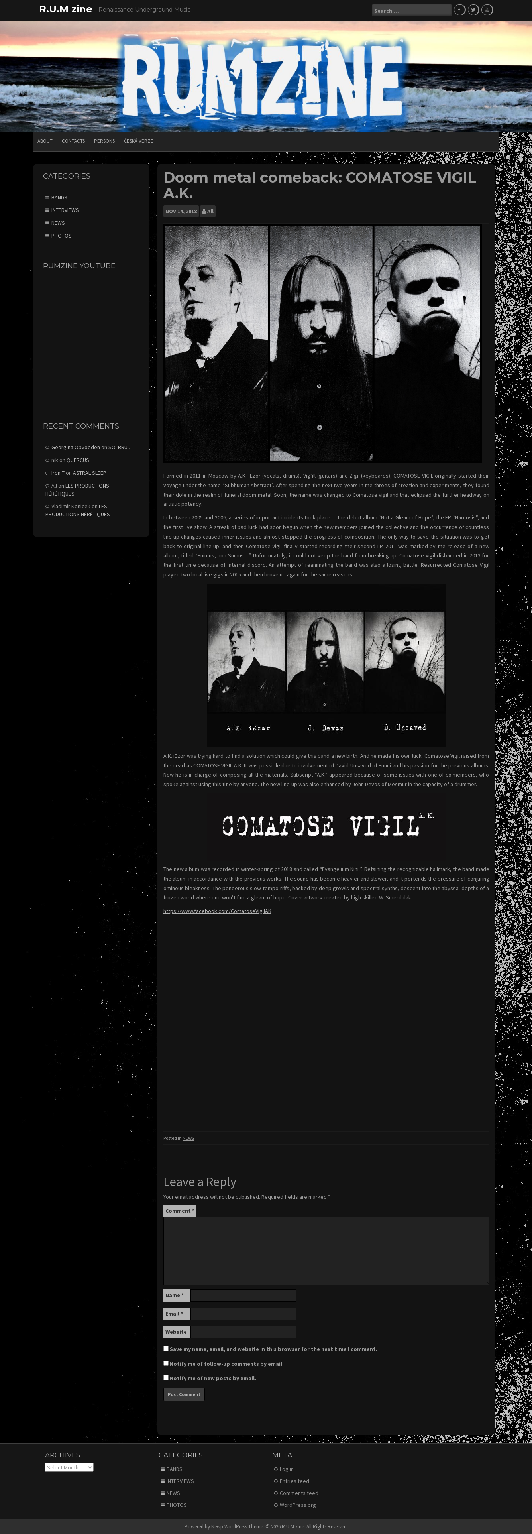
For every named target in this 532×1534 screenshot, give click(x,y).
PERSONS (104, 140)
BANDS (59, 196)
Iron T (58, 472)
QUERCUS (78, 459)
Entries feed (294, 1480)
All (210, 210)
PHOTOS (61, 234)
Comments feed (299, 1492)
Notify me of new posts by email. (213, 1377)
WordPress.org (298, 1504)
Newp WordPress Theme (237, 1526)
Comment (179, 1210)
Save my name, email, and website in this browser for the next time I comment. (273, 1348)
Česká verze (138, 140)
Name (174, 1294)
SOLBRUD (119, 446)
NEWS (188, 1138)
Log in (287, 1468)
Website (176, 1331)
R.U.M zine (65, 9)
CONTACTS (73, 140)
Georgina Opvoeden (75, 446)
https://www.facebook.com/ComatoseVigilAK (217, 910)
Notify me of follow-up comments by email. (227, 1363)
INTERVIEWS (65, 209)
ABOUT (45, 140)
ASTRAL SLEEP (89, 472)
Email (174, 1313)
